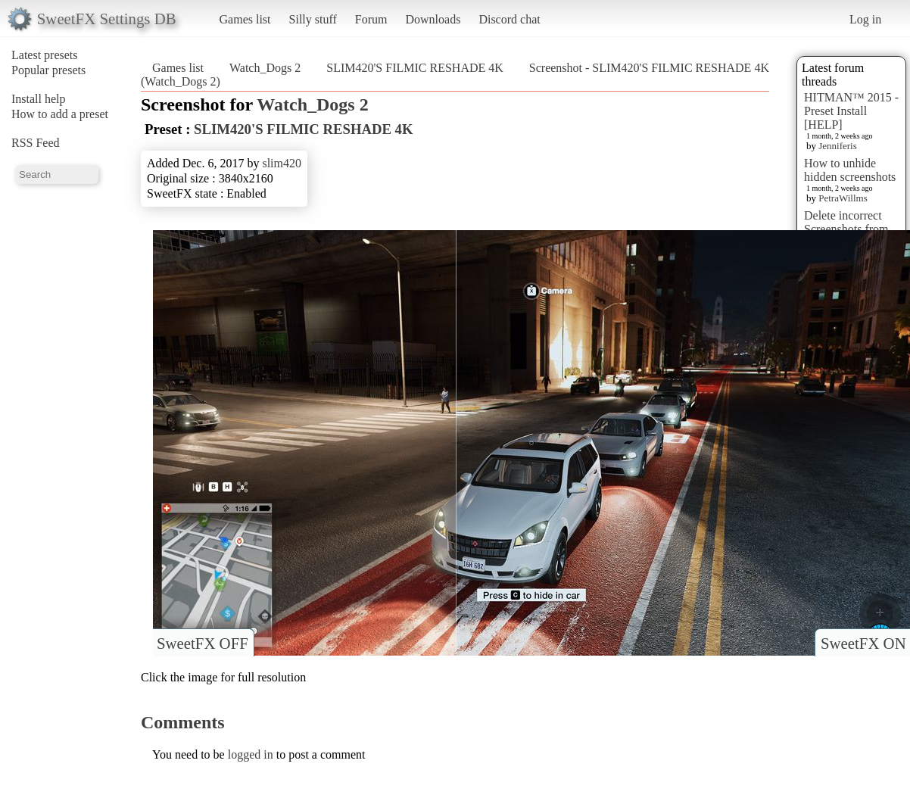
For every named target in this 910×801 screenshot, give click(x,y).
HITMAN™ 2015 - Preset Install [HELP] (851, 111)
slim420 (281, 163)
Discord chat (509, 19)
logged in (250, 754)
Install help (38, 98)
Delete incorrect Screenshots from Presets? (846, 229)
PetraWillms (842, 198)
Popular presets (48, 70)
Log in (865, 19)
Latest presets (44, 54)
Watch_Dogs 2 (265, 67)
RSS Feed (35, 142)
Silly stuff (313, 19)
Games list (245, 19)
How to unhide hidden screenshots (850, 170)
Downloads (432, 19)
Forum (371, 19)
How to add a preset (59, 114)
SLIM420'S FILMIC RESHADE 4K (414, 67)
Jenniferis (837, 145)
